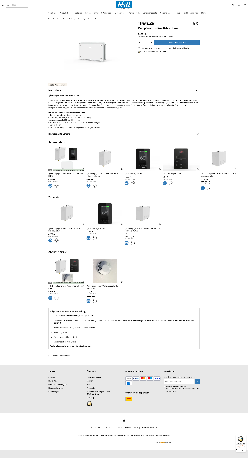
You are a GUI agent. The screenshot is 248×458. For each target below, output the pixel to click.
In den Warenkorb (177, 42)
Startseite (51, 19)
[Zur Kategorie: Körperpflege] (120, 13)
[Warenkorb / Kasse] (245, 5)
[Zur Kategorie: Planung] (176, 13)
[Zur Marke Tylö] (146, 23)
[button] (193, 23)
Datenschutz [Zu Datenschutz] (109, 427)
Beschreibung (54, 90)
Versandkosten (157, 36)
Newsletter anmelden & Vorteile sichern (180, 377)
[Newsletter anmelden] (197, 381)
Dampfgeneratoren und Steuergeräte (91, 19)
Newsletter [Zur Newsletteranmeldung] (52, 381)
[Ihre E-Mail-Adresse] (179, 381)
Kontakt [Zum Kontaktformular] (51, 377)
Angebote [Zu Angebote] (91, 388)
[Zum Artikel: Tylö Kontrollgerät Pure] (172, 173)
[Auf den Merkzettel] (198, 23)
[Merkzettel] (238, 5)
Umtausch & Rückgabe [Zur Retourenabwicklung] (57, 384)
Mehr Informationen (59, 355)
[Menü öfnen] (3, 5)
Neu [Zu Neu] (88, 384)
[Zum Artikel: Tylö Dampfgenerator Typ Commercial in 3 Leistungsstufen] (219, 174)
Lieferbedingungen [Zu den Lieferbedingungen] (56, 388)
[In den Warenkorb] (50, 186)
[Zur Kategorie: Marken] (204, 13)
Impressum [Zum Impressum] (95, 427)
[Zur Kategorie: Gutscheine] (165, 13)
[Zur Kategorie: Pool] (42, 13)
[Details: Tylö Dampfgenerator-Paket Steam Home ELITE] (66, 170)
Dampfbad (74, 19)
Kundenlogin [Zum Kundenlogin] (53, 391)
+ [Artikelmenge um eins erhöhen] (151, 42)
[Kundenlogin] (232, 5)
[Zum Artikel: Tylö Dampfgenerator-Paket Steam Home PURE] (66, 287)
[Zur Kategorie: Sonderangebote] (150, 13)
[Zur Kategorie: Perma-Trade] (134, 13)
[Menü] (244, 436)
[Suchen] (17, 5)
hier (168, 435)
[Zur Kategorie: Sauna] (88, 13)
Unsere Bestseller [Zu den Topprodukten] (94, 377)
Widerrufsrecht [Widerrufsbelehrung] (131, 427)
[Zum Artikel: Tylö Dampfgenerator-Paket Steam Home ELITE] (66, 174)
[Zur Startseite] (124, 5)
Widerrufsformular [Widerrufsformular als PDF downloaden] (149, 427)
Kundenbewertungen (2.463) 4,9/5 (98, 392)
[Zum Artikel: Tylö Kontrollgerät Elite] (134, 173)
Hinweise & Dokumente (59, 134)
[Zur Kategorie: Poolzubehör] (65, 13)
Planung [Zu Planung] (90, 398)
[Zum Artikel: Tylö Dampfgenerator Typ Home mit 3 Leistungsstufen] (105, 159)
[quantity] (145, 42)
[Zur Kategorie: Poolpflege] (52, 13)
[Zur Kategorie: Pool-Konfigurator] (190, 13)
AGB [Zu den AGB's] (120, 427)
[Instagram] (124, 420)
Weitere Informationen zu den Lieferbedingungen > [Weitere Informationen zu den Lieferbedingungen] (71, 346)
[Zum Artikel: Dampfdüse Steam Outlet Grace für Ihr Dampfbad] (105, 287)
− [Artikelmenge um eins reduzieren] (139, 42)
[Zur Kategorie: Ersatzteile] (78, 13)
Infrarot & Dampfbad (63, 19)
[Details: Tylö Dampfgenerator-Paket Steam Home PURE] (66, 283)
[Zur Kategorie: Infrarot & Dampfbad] (102, 13)
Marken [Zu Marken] (90, 381)
